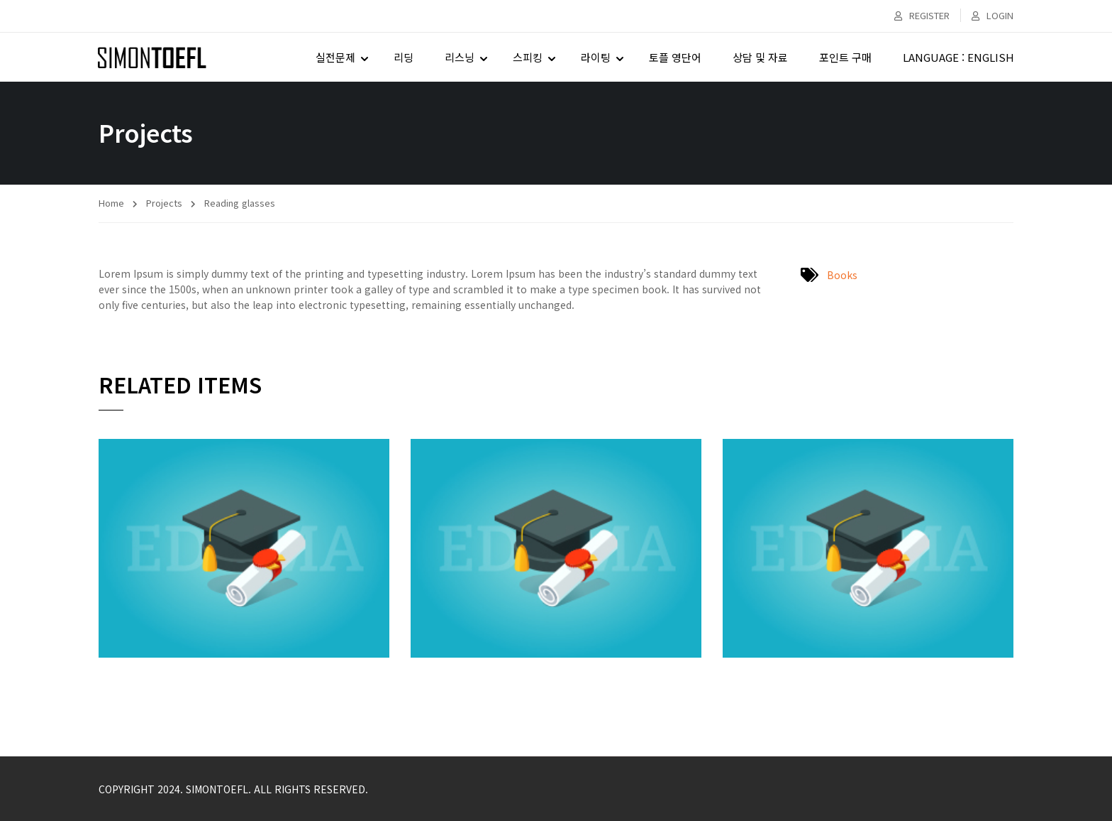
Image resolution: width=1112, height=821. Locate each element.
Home (111, 203)
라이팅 (595, 57)
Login (992, 15)
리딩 (403, 57)
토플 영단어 (674, 57)
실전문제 (335, 57)
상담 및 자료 (759, 57)
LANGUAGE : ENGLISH (957, 57)
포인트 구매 (844, 57)
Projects (164, 203)
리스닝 (459, 57)
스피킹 (527, 57)
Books (842, 275)
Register (922, 15)
